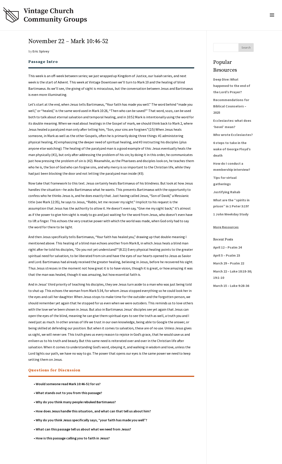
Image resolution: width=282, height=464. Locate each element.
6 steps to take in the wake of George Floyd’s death (232, 149)
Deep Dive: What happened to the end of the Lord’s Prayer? (231, 85)
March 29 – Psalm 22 (228, 263)
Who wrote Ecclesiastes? (233, 134)
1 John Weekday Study (230, 214)
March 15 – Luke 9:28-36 (231, 285)
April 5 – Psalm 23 (226, 255)
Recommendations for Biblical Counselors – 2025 (231, 106)
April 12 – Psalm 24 (227, 247)
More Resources (226, 227)
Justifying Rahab (226, 192)
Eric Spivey (40, 51)
